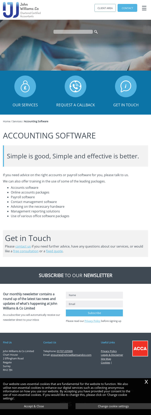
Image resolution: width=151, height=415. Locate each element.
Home (6, 121)
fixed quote (54, 251)
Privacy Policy (92, 321)
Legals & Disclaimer (112, 355)
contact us (23, 246)
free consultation (26, 251)
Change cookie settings (113, 406)
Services (17, 121)
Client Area (105, 8)
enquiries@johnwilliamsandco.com (71, 355)
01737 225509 (65, 351)
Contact (127, 8)
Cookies (105, 362)
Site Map (106, 359)
